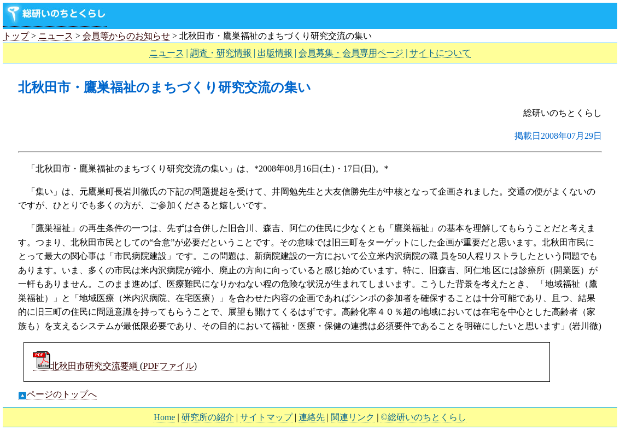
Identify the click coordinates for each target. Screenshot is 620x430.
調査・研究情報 (220, 52)
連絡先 (312, 417)
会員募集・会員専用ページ (351, 52)
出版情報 (275, 52)
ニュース (55, 35)
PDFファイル (168, 365)
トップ (16, 35)
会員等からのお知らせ (126, 35)
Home (164, 417)
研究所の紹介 (208, 417)
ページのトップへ (57, 394)
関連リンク (353, 417)
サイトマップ (266, 417)
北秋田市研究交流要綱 (86, 365)
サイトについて (440, 52)
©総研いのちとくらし (423, 417)
